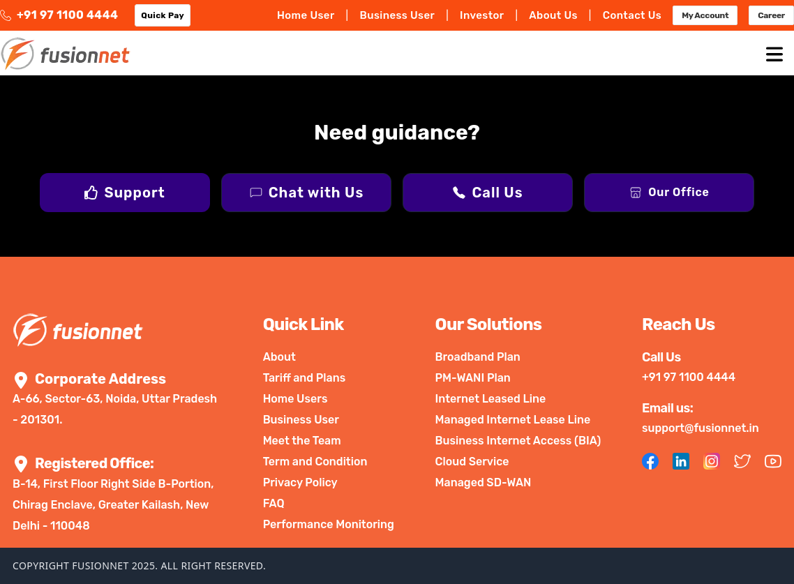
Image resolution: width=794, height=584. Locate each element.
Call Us (497, 192)
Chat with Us (316, 192)
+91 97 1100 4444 (59, 15)
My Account (705, 15)
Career (771, 15)
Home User (306, 15)
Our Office (678, 192)
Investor (482, 15)
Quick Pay (162, 15)
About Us (553, 15)
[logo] (65, 53)
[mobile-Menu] (774, 53)
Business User (397, 15)
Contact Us (632, 15)
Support (134, 192)
